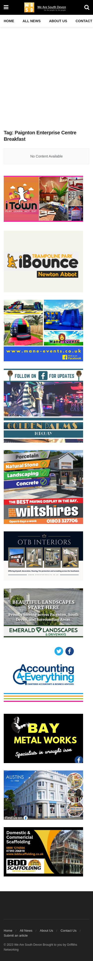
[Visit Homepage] (46, 7)
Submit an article (16, 935)
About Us (58, 21)
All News (32, 21)
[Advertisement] (46, 76)
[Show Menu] (6, 7)
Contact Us (68, 930)
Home (9, 21)
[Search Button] (86, 7)
